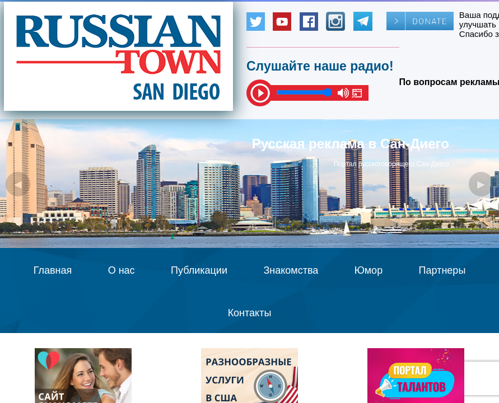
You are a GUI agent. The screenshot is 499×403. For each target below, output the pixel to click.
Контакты (250, 312)
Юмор (369, 270)
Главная (53, 270)
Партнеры (442, 270)
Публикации (199, 270)
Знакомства (290, 270)
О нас (121, 270)
